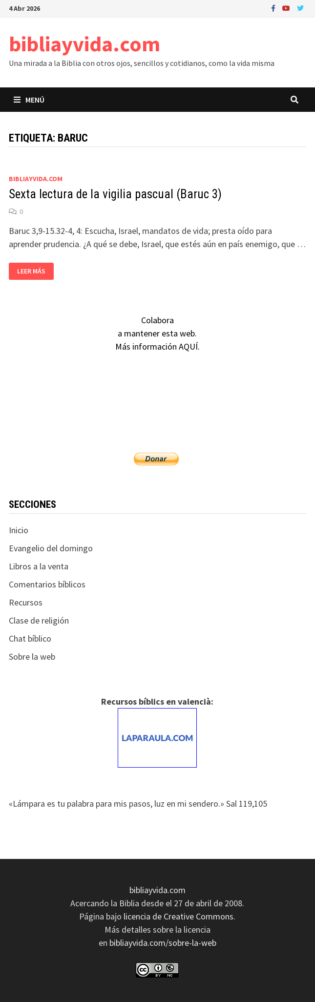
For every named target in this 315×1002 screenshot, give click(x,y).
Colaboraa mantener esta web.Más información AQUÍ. (157, 333)
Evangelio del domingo (51, 548)
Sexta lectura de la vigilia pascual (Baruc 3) (115, 194)
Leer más (31, 271)
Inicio (18, 530)
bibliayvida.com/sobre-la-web (162, 942)
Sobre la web (32, 656)
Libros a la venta (38, 566)
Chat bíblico (30, 638)
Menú (29, 99)
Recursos (25, 602)
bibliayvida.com (84, 43)
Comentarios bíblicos (47, 584)
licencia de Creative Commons (178, 916)
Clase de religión (39, 620)
